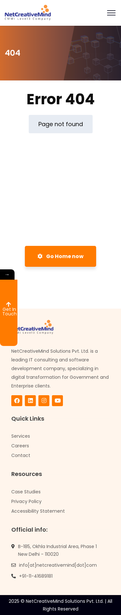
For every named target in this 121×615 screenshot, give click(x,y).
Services (20, 436)
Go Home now (60, 256)
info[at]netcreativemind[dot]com (58, 565)
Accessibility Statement (38, 511)
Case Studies (26, 492)
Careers (20, 446)
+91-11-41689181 (36, 576)
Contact (20, 455)
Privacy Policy (26, 501)
